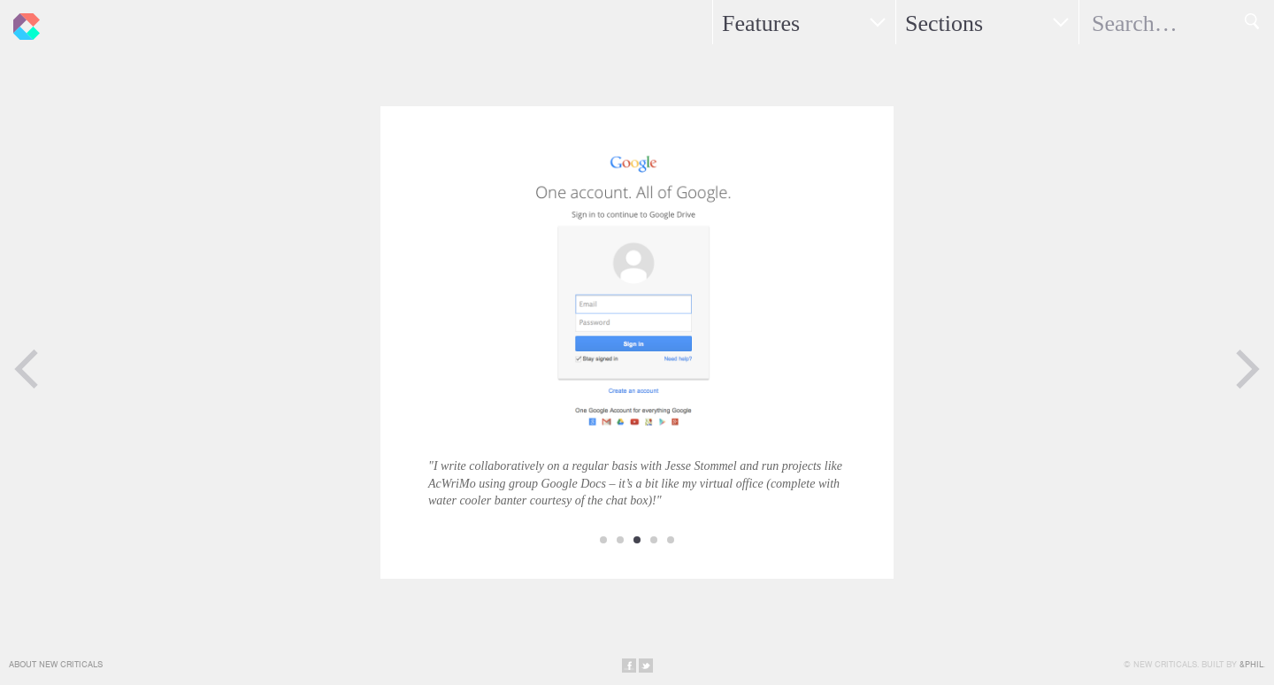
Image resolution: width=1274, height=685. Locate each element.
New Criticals (22, 22)
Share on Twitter (646, 665)
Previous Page (26, 369)
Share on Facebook (629, 665)
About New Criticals (56, 664)
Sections (944, 23)
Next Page (1247, 369)
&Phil (1251, 664)
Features (761, 23)
